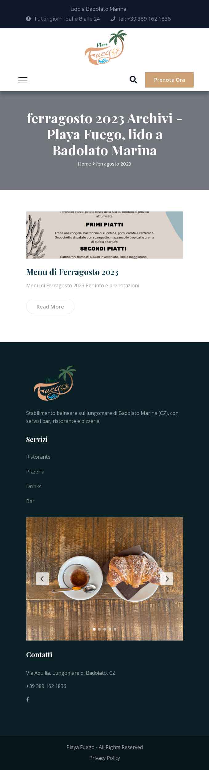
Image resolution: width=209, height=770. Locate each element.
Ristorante (38, 456)
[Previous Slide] (42, 578)
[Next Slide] (166, 578)
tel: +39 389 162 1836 (145, 18)
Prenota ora (169, 79)
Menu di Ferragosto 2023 (72, 271)
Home (84, 164)
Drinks (34, 486)
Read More (50, 306)
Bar (30, 501)
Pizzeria (35, 471)
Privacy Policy (104, 758)
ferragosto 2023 (113, 164)
